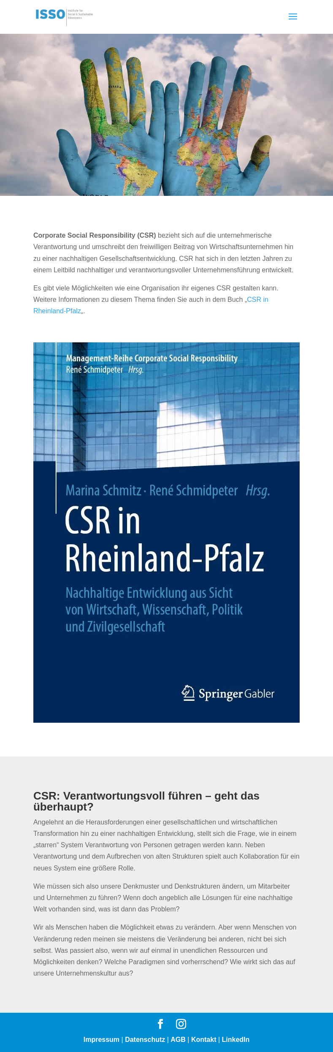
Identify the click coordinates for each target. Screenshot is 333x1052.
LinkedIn (236, 1039)
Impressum (101, 1039)
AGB (178, 1039)
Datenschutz (145, 1039)
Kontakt (204, 1039)
